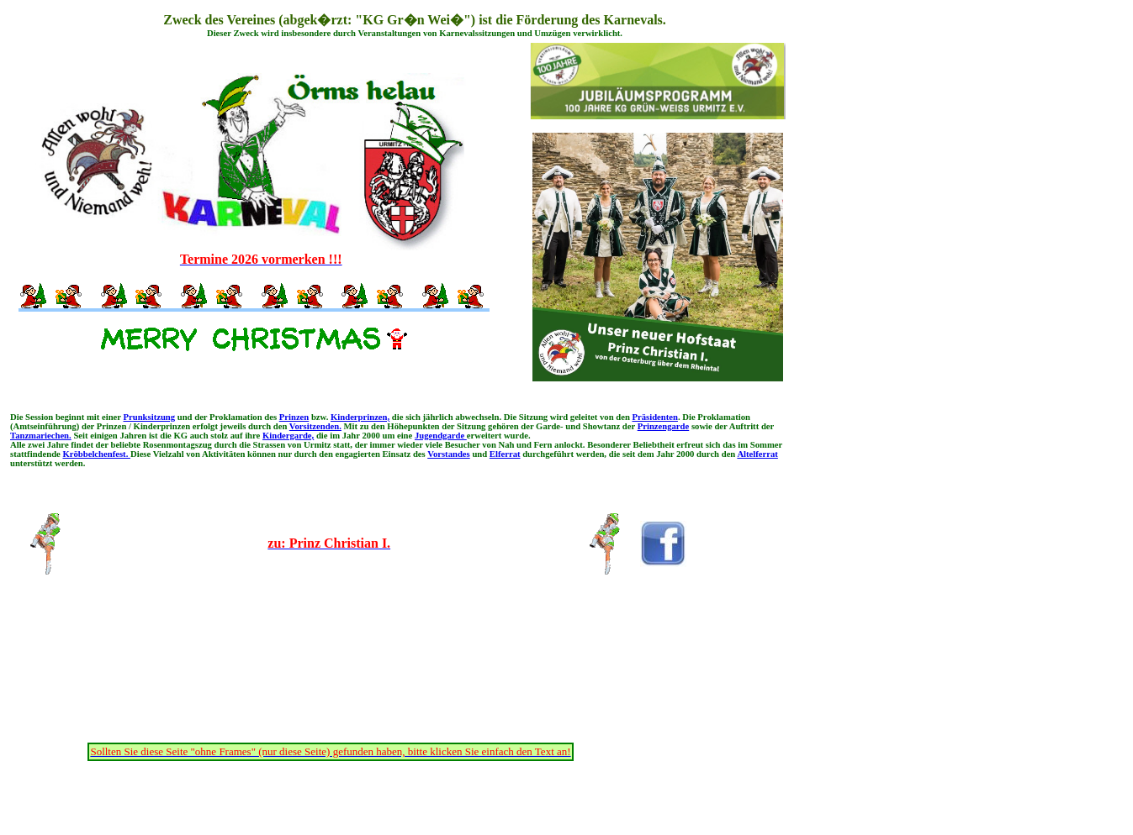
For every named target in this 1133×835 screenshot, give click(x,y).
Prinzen (294, 417)
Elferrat (505, 454)
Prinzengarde (664, 426)
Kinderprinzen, (360, 417)
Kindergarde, (288, 435)
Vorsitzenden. (315, 426)
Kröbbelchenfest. (96, 454)
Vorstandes (448, 454)
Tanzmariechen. (40, 435)
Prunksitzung (150, 417)
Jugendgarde (441, 435)
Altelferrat (757, 454)
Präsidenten (655, 417)
